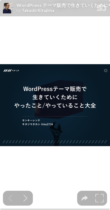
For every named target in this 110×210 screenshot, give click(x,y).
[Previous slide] (10, 198)
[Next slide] (25, 198)
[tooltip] (84, 198)
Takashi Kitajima (38, 10)
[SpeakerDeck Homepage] (101, 9)
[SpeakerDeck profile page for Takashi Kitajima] (8, 8)
